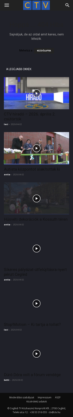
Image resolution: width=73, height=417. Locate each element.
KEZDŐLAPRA (44, 50)
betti (6, 379)
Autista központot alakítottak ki (32, 169)
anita (7, 174)
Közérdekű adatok (36, 401)
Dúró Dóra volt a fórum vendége (32, 374)
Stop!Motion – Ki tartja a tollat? (32, 324)
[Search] (67, 5)
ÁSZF (58, 397)
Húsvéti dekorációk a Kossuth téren (36, 219)
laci (6, 124)
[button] (6, 5)
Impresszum (44, 397)
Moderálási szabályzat (21, 397)
